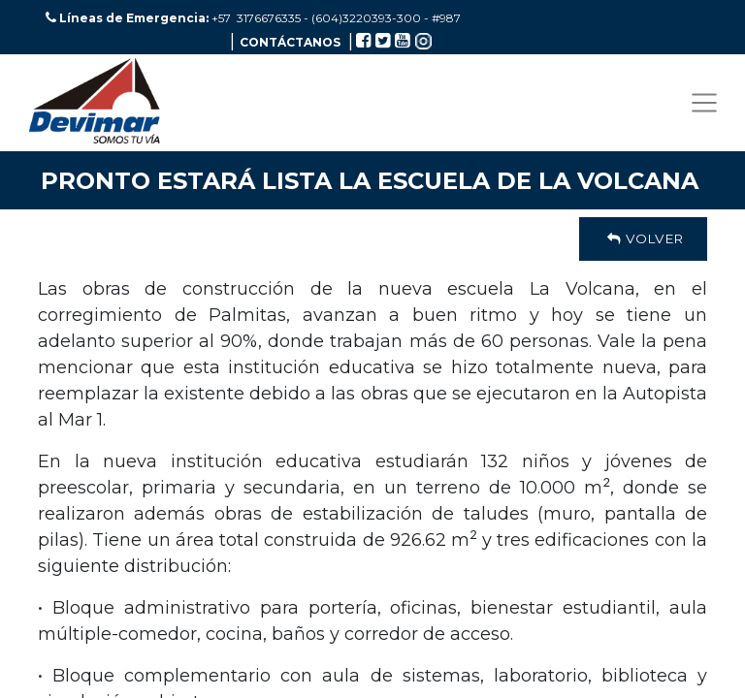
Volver (643, 238)
